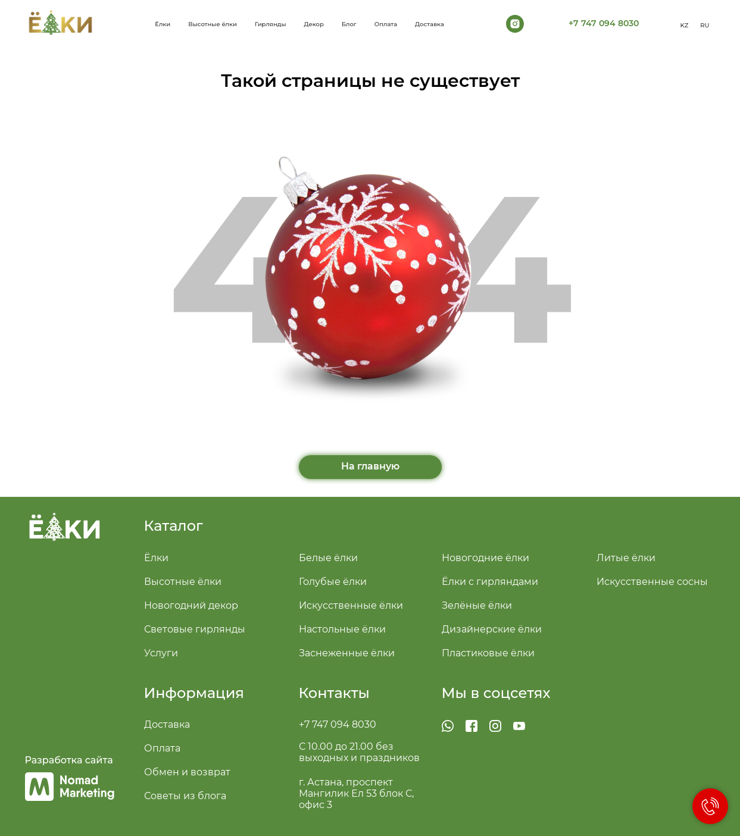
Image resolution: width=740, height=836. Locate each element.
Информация (194, 693)
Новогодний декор (191, 605)
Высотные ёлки (212, 24)
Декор (314, 24)
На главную (370, 466)
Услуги (161, 653)
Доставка (429, 24)
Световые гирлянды (194, 629)
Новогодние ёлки (485, 557)
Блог (349, 24)
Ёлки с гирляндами (490, 581)
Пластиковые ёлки (488, 653)
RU (704, 25)
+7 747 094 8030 (337, 724)
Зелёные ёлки (477, 605)
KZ (684, 25)
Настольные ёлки (342, 629)
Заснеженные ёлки (347, 653)
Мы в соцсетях (496, 693)
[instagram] (515, 24)
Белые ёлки (328, 557)
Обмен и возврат (187, 772)
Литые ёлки (626, 557)
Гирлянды (270, 24)
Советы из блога (185, 795)
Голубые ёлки (333, 581)
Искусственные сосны (652, 581)
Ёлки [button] (162, 24)
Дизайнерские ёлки (492, 629)
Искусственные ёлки (351, 605)
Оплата (385, 24)
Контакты (334, 693)
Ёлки (156, 557)
